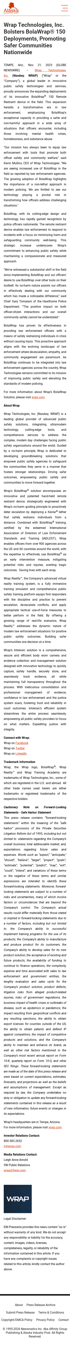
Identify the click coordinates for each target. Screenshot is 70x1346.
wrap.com (38, 397)
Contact (63, 1320)
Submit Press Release (20, 1312)
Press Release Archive (41, 1305)
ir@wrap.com (12, 1146)
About (19, 1305)
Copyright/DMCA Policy (16, 1320)
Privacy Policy (45, 1320)
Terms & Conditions (51, 1312)
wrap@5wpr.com (15, 1170)
